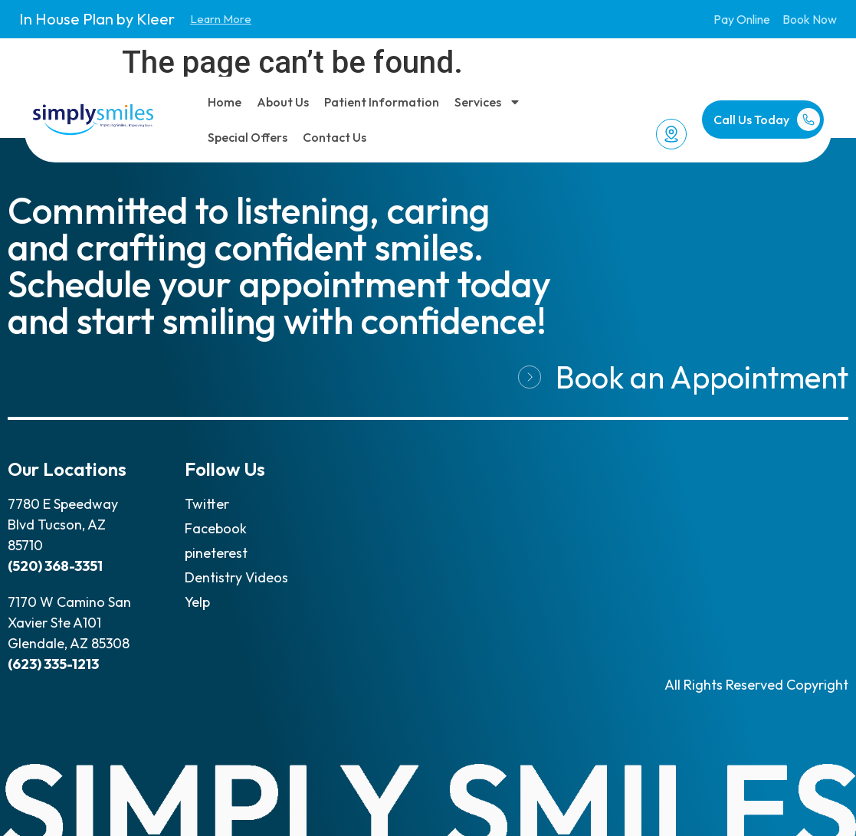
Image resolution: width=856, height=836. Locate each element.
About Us (283, 102)
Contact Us (334, 137)
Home (224, 102)
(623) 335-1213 (53, 664)
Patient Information (381, 102)
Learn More (220, 18)
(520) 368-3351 (55, 566)
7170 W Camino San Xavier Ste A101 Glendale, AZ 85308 (69, 622)
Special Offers (247, 137)
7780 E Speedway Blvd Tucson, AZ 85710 (63, 524)
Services (487, 102)
